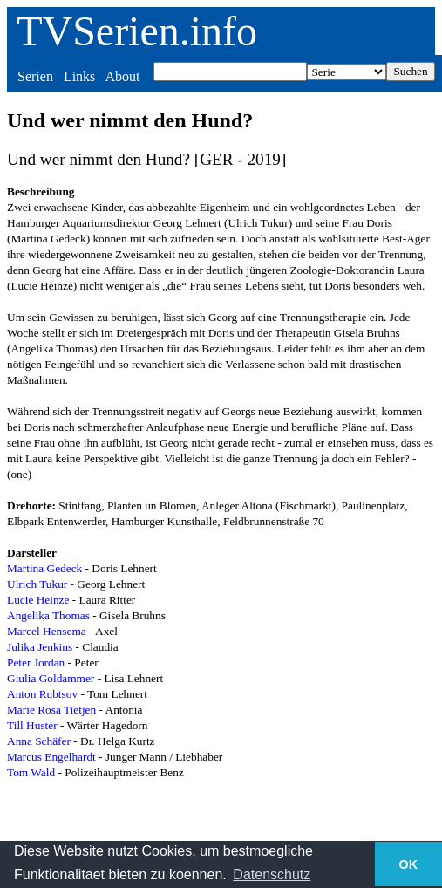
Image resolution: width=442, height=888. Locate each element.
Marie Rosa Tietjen (51, 709)
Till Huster (32, 725)
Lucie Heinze (38, 599)
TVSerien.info (137, 31)
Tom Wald (31, 772)
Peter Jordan (36, 662)
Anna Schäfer (39, 741)
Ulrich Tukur (37, 584)
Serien (35, 76)
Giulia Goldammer (50, 678)
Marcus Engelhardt (51, 756)
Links (79, 76)
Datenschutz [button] (271, 874)
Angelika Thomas (48, 615)
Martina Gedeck (44, 568)
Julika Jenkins (39, 646)
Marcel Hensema (46, 631)
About (122, 76)
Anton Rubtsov (42, 693)
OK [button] (408, 864)
